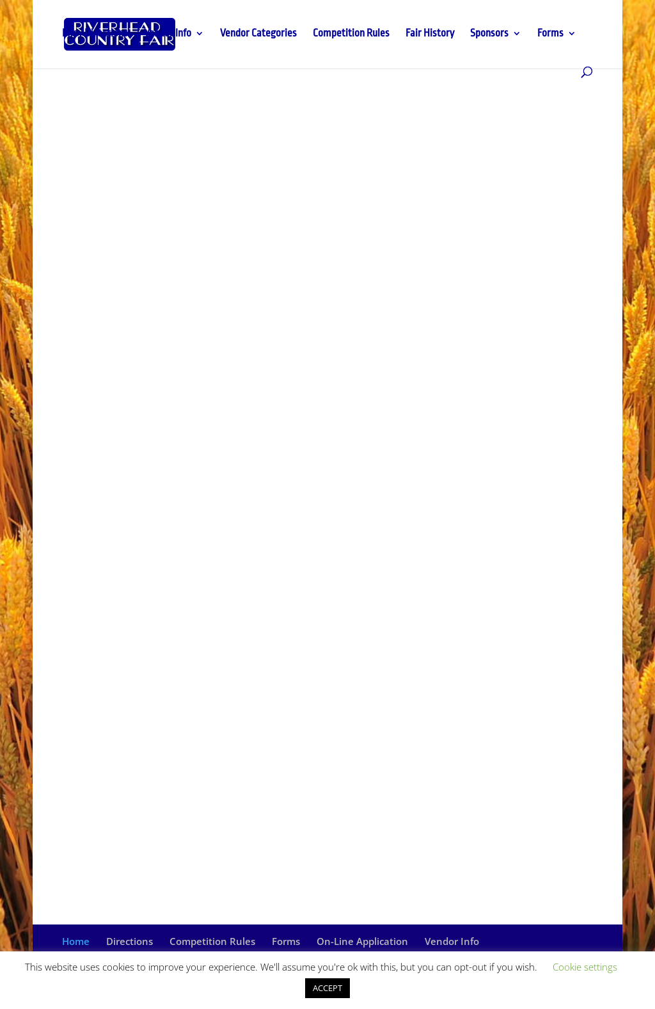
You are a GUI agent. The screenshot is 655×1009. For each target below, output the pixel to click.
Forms (550, 34)
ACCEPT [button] (327, 988)
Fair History (430, 34)
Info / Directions (95, 34)
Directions (129, 941)
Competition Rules (351, 34)
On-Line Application (362, 941)
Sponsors (489, 34)
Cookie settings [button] (585, 966)
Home (76, 941)
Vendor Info (167, 34)
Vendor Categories (258, 34)
